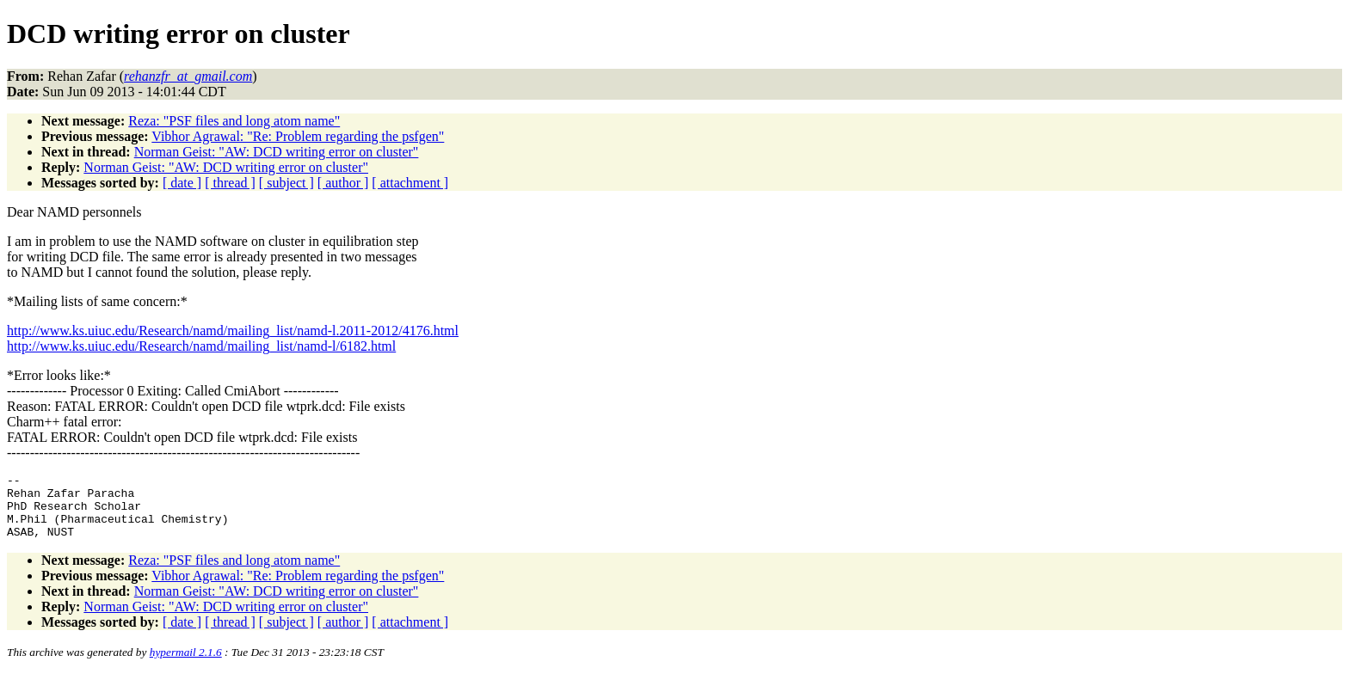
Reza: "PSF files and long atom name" (234, 120)
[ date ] (182, 182)
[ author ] (343, 182)
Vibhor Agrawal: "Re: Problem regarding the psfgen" (297, 136)
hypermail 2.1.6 (186, 664)
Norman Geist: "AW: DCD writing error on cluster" (276, 151)
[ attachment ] (410, 182)
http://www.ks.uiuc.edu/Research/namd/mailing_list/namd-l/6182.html (201, 346)
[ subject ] (286, 182)
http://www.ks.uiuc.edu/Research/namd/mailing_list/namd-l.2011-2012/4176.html (233, 330)
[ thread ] (230, 182)
